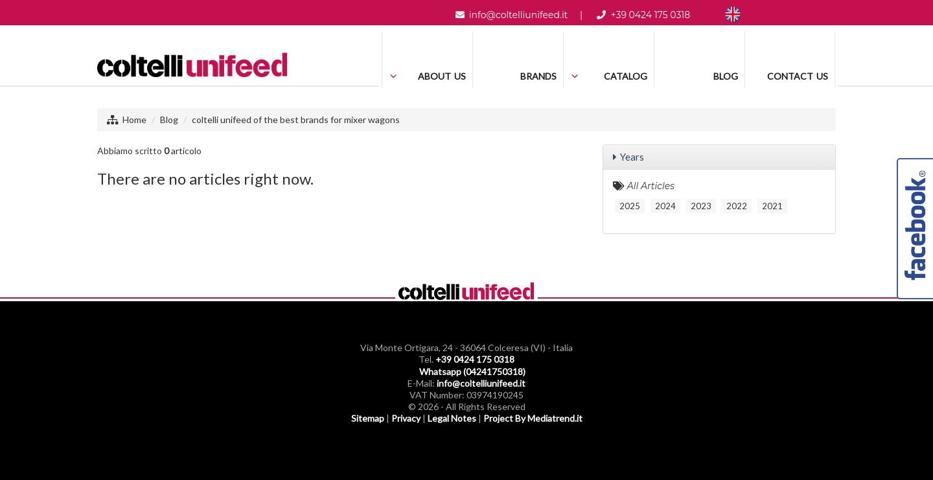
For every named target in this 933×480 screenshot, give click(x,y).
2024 (665, 206)
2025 (629, 206)
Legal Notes (452, 418)
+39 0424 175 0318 (651, 15)
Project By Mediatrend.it (532, 418)
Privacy (405, 418)
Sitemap (367, 418)
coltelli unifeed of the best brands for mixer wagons (296, 119)
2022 (736, 206)
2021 (772, 206)
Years (632, 157)
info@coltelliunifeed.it (518, 15)
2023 (701, 206)
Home (134, 119)
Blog (169, 119)
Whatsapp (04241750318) (472, 371)
